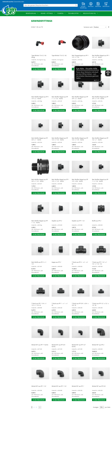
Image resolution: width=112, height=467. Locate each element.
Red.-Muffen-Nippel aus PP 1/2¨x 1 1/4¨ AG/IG (80, 139)
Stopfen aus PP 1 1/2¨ (78, 221)
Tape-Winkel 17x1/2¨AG (59, 55)
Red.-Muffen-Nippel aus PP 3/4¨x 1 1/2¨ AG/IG (39, 180)
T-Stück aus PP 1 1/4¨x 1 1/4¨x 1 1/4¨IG (38, 304)
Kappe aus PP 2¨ (57, 262)
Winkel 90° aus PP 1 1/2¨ (39, 386)
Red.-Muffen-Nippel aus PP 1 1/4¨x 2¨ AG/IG (40, 97)
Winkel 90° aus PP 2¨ (98, 345)
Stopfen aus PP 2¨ (57, 221)
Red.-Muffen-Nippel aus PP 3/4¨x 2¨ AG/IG (80, 97)
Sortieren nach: (88, 27)
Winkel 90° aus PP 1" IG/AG (39, 345)
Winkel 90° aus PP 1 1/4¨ (59, 386)
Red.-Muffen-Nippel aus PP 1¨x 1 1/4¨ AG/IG (100, 180)
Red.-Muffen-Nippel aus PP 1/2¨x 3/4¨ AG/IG (80, 180)
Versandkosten (35, 65)
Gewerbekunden (19, 1)
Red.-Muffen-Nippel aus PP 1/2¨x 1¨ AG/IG (100, 139)
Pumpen (61, 13)
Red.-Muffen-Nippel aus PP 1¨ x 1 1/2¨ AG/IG (60, 97)
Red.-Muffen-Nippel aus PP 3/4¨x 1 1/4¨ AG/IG (100, 97)
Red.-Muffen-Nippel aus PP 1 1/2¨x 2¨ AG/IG (100, 56)
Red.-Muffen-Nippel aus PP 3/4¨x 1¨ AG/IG (39, 139)
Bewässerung (32, 13)
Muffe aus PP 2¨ (97, 221)
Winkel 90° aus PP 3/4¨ (99, 386)
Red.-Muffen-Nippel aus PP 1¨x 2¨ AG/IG (39, 221)
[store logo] (12, 10)
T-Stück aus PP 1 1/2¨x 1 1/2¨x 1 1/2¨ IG (99, 263)
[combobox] (50, 5)
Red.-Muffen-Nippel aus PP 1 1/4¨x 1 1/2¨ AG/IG (60, 180)
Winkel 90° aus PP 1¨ (78, 386)
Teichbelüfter (74, 13)
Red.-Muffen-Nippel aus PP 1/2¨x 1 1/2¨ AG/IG (60, 139)
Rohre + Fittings (48, 13)
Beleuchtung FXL (90, 13)
